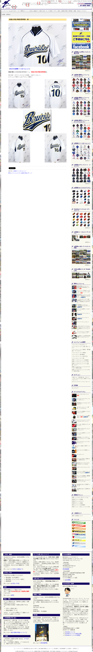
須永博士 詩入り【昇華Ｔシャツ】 (83, 485)
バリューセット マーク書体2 (79, 352)
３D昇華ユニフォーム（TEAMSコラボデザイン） (83, 306)
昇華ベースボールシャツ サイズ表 (80, 361)
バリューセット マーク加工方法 (79, 356)
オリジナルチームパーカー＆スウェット (83, 442)
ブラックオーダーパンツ (83, 395)
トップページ (5, 11)
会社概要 (67, 580)
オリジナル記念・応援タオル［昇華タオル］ (83, 459)
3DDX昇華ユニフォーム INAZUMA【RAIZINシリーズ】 (83, 287)
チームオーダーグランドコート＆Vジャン (83, 399)
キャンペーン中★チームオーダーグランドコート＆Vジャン (83, 292)
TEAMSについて (70, 632)
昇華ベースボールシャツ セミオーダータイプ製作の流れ (81, 367)
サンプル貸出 (49, 11)
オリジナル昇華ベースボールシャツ (83, 309)
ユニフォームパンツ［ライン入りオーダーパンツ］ (83, 420)
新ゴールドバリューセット (83, 314)
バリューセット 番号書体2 (78, 354)
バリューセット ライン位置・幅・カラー (81, 347)
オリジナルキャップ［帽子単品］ (83, 416)
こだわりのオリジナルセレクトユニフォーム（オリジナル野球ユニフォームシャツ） (83, 327)
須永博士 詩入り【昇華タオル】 (83, 489)
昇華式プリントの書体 (77, 503)
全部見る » (88, 70)
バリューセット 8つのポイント (79, 344)
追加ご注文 (42, 11)
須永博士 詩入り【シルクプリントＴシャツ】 (83, 480)
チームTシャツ (80, 454)
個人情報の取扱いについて (19, 632)
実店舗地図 (66, 569)
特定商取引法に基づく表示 (30, 648)
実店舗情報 (44, 643)
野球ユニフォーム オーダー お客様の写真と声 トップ (20, 173)
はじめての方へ (13, 11)
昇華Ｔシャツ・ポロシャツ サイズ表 (81, 506)
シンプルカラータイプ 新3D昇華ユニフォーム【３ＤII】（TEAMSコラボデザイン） (83, 301)
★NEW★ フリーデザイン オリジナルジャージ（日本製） (83, 438)
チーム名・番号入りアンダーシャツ (83, 425)
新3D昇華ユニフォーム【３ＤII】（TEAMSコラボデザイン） (83, 296)
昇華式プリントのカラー (78, 501)
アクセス (83, 11)
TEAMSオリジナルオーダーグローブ (83, 403)
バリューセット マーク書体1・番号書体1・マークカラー (81, 350)
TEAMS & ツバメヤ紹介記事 (73, 633)
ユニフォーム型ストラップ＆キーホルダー (83, 472)
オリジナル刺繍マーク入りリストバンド (83, 412)
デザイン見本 (56, 11)
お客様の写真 (64, 11)
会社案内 (56, 648)
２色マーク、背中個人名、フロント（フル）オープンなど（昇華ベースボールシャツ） (81, 378)
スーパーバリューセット (83, 321)
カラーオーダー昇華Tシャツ (83, 450)
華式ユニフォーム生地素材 (78, 505)
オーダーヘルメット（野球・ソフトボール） (83, 408)
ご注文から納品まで (33, 11)
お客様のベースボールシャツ (19, 171)
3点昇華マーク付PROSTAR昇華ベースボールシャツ (83, 336)
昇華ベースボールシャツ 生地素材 (80, 360)
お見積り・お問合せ (72, 648)
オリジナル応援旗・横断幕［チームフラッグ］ (83, 476)
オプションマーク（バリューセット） (81, 381)
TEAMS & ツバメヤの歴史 (72, 635)
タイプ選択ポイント (23, 11)
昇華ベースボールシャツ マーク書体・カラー (80, 364)
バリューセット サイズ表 (78, 358)
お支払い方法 (15, 583)
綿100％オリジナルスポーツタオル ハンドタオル (83, 463)
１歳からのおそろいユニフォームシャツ (83, 429)
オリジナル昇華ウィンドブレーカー (83, 433)
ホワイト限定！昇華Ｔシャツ (83, 446)
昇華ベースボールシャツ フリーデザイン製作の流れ (81, 370)
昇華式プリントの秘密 (77, 499)
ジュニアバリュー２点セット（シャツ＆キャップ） (83, 332)
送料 (12, 595)
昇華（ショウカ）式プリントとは (80, 497)
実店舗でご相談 (74, 11)
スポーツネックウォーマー (83, 467)
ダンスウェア (75, 388)
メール (26, 638)
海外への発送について (77, 515)
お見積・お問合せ (6, 14)
